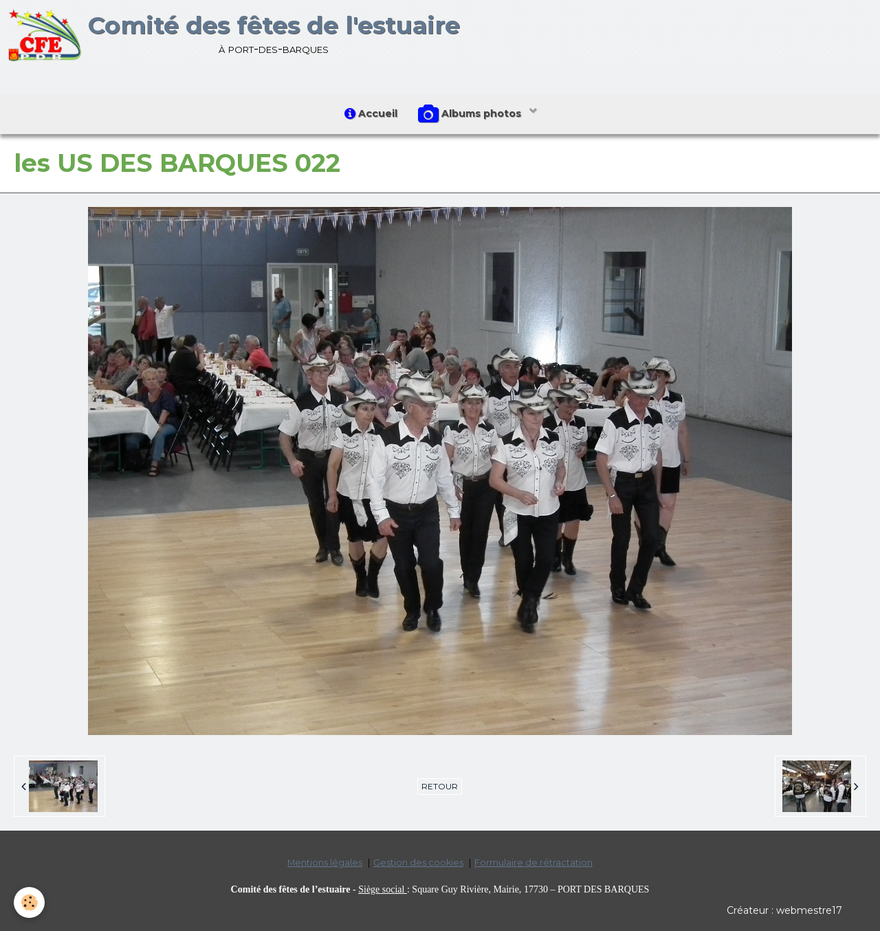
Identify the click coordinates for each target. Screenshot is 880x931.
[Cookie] (29, 902)
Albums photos (471, 114)
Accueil (370, 113)
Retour (439, 786)
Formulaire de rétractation (533, 862)
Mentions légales (324, 862)
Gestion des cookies (418, 862)
